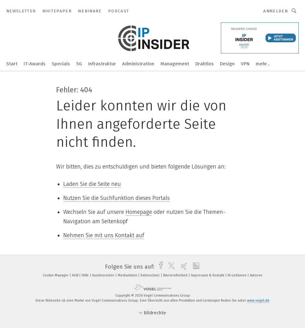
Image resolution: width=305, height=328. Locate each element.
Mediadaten (128, 275)
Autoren (256, 275)
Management (174, 64)
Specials (61, 64)
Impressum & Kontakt (208, 275)
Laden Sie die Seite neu (92, 184)
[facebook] (159, 266)
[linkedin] (194, 266)
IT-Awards (34, 64)
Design (227, 64)
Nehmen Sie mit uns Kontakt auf (103, 235)
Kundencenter (103, 275)
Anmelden (275, 11)
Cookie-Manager (56, 275)
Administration (138, 64)
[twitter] (170, 266)
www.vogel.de (258, 300)
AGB (75, 275)
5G (79, 64)
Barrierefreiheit (175, 275)
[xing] (182, 266)
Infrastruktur (102, 64)
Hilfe (86, 275)
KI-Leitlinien (237, 275)
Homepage (139, 212)
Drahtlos (204, 64)
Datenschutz (151, 275)
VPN (245, 64)
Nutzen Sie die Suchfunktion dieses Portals (116, 198)
